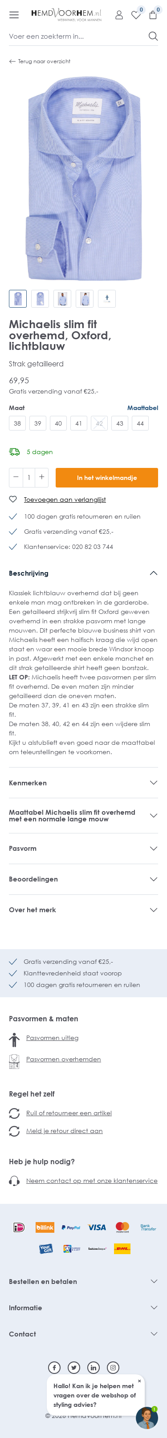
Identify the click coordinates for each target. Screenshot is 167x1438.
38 (17, 423)
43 (119, 423)
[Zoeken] (153, 36)
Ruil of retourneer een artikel (69, 1113)
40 (58, 423)
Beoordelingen (33, 879)
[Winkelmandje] (149, 14)
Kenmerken (28, 783)
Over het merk (32, 910)
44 (140, 423)
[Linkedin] (93, 1367)
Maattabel (142, 407)
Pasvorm (23, 848)
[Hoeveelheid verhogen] (42, 477)
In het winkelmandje (107, 477)
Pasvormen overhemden (63, 1059)
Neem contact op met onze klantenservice (92, 1180)
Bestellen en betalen (43, 1281)
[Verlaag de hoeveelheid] (16, 477)
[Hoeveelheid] (29, 477)
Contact (22, 1334)
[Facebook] (54, 1367)
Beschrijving (29, 573)
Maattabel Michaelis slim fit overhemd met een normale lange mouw (72, 815)
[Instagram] (113, 1367)
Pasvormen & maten (43, 1018)
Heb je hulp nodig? (42, 1161)
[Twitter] (74, 1367)
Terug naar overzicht (39, 61)
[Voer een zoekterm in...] (79, 36)
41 (78, 423)
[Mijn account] (115, 14)
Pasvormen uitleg (52, 1037)
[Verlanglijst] (132, 14)
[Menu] (14, 14)
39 (37, 423)
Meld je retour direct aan (64, 1130)
